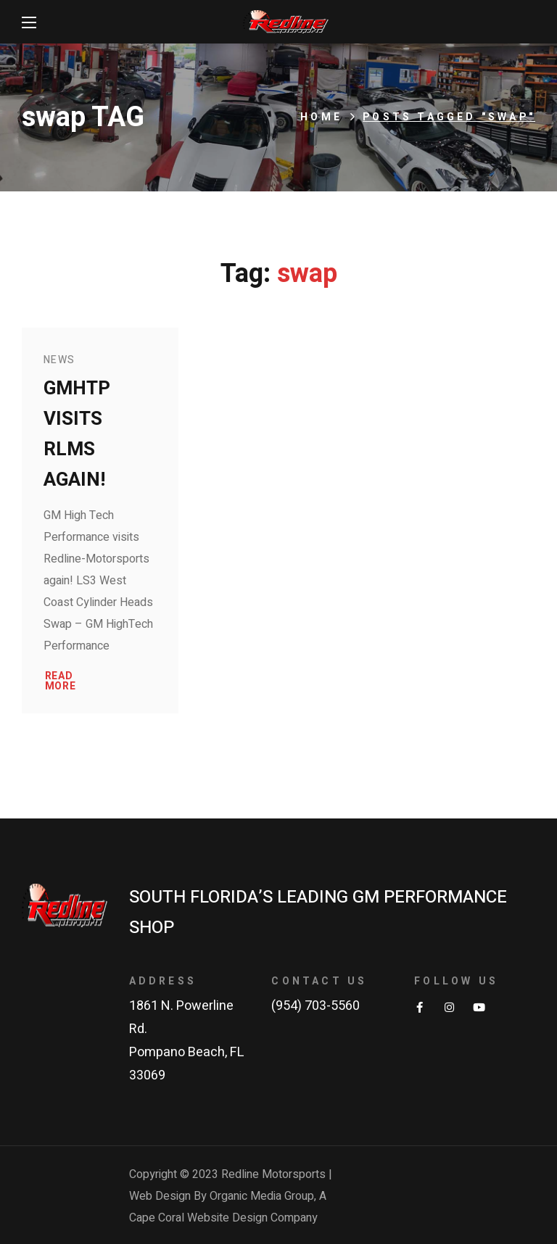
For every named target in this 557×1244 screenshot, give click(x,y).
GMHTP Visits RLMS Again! (77, 434)
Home (321, 117)
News (59, 360)
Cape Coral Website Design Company (223, 1218)
